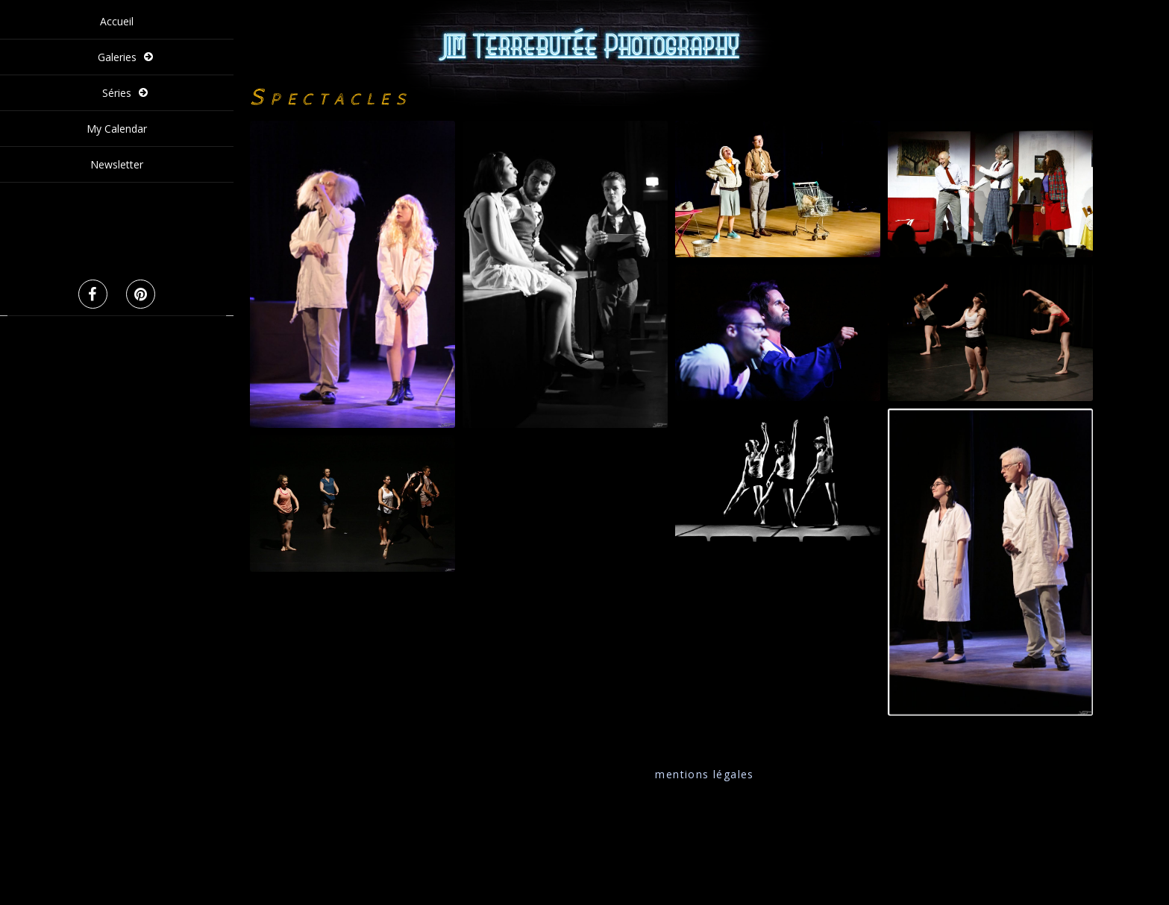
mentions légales (704, 774)
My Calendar (117, 129)
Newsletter (116, 164)
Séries (116, 93)
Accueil (117, 21)
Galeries (117, 57)
